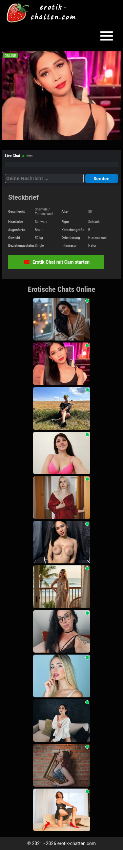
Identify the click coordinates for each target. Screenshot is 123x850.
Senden (102, 178)
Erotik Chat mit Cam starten (57, 262)
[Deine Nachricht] (44, 178)
